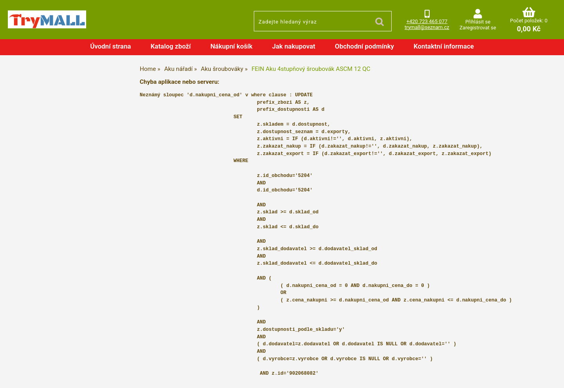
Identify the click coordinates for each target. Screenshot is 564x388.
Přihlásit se (477, 22)
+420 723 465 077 (427, 21)
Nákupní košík (231, 46)
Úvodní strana (110, 46)
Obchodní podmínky (364, 46)
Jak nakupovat (293, 46)
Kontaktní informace (444, 46)
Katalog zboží (170, 46)
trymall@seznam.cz (427, 27)
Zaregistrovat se (477, 28)
